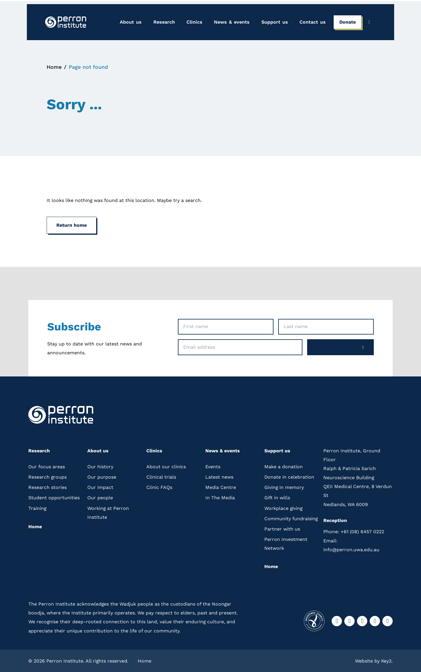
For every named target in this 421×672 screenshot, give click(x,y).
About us (129, 22)
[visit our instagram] (349, 620)
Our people (100, 497)
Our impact (100, 486)
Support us (273, 22)
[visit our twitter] (362, 620)
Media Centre (220, 486)
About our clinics (166, 465)
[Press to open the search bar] (369, 22)
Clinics (193, 22)
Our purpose (101, 476)
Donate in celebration (289, 476)
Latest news (219, 476)
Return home (71, 223)
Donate (346, 22)
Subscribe (337, 346)
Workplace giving (283, 507)
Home (54, 66)
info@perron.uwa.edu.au (351, 544)
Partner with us (282, 528)
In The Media (220, 497)
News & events (230, 22)
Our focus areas (46, 465)
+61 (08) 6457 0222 (353, 531)
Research (162, 22)
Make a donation (283, 465)
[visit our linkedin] (387, 620)
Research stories (47, 486)
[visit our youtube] (375, 620)
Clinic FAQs (159, 486)
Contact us (311, 22)
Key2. (387, 660)
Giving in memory (284, 486)
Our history (100, 465)
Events (212, 465)
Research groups (47, 476)
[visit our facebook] (337, 620)
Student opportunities (54, 497)
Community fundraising (291, 517)
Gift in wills (277, 497)
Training (37, 507)
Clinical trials (161, 476)
